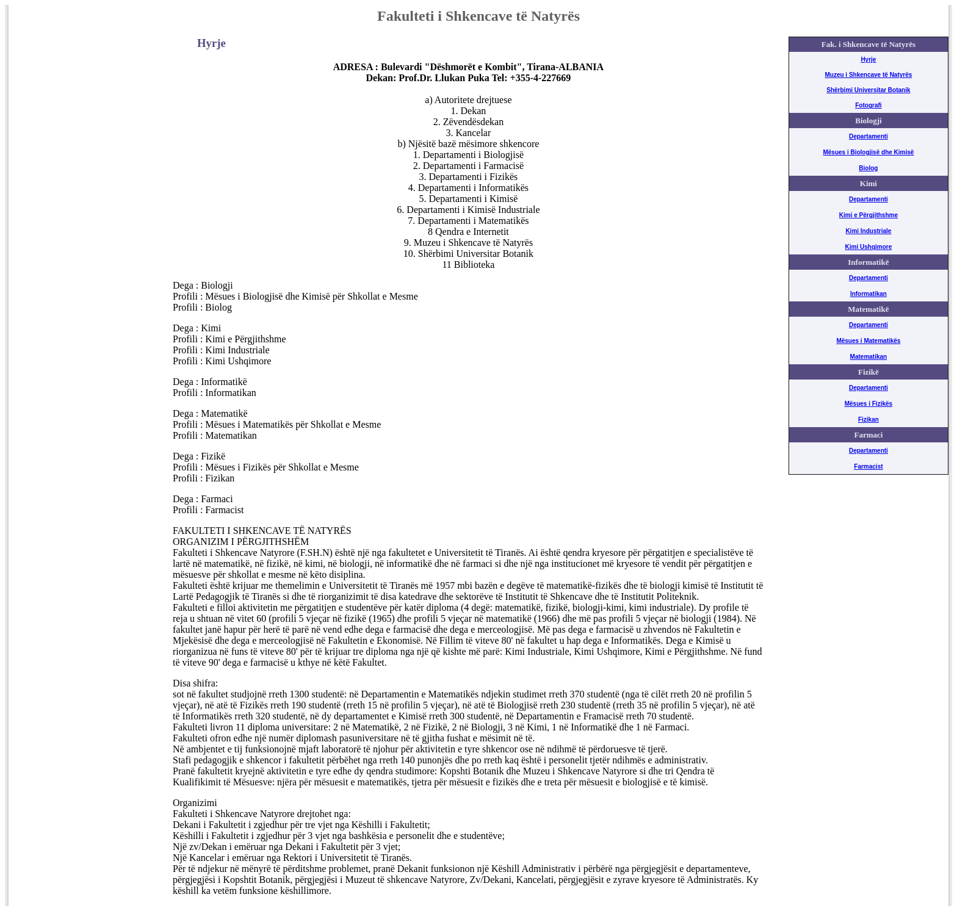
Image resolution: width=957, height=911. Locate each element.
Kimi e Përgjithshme (868, 215)
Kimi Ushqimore (868, 246)
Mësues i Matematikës (868, 340)
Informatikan (868, 293)
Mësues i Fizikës (868, 403)
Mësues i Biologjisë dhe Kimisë (868, 152)
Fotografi (868, 105)
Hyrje (868, 59)
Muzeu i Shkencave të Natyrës (868, 74)
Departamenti (868, 136)
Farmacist (868, 466)
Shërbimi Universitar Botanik (868, 90)
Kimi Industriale (868, 231)
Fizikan (868, 419)
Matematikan (868, 356)
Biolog (868, 168)
